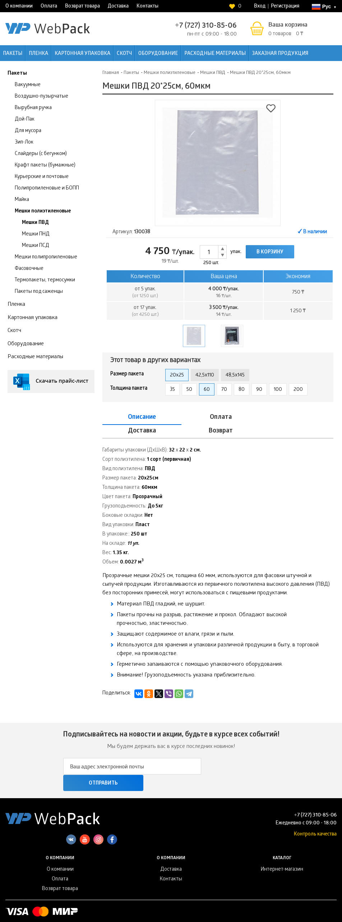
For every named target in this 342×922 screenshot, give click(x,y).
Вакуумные (28, 85)
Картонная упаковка (82, 54)
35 (172, 390)
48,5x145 (235, 376)
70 (224, 390)
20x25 (177, 376)
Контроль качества (315, 804)
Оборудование (158, 54)
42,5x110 (204, 376)
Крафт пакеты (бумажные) (45, 166)
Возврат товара (82, 7)
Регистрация (285, 7)
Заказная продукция (280, 54)
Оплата (49, 7)
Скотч (124, 54)
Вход (259, 7)
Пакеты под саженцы (39, 292)
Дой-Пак (24, 120)
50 (189, 390)
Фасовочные (29, 269)
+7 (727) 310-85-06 (206, 26)
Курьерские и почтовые (42, 177)
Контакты (147, 7)
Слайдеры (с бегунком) (41, 154)
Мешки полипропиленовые (46, 257)
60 (207, 390)
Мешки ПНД (36, 234)
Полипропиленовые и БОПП (47, 189)
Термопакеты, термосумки (45, 280)
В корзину (269, 252)
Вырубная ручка (33, 108)
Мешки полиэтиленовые (43, 212)
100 (278, 390)
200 (298, 390)
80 (242, 390)
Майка (22, 200)
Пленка (38, 54)
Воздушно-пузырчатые (41, 97)
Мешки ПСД (35, 246)
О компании (19, 7)
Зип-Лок (24, 143)
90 (259, 390)
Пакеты (12, 54)
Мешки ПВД (35, 223)
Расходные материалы (215, 54)
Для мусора (28, 131)
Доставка (118, 7)
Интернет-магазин (282, 840)
